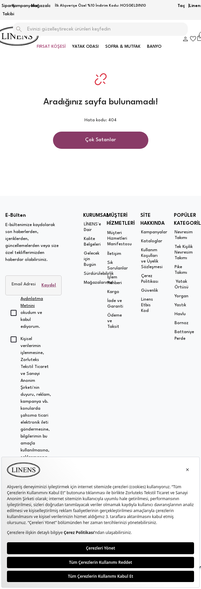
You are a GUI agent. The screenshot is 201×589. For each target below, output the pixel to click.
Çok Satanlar (100, 140)
